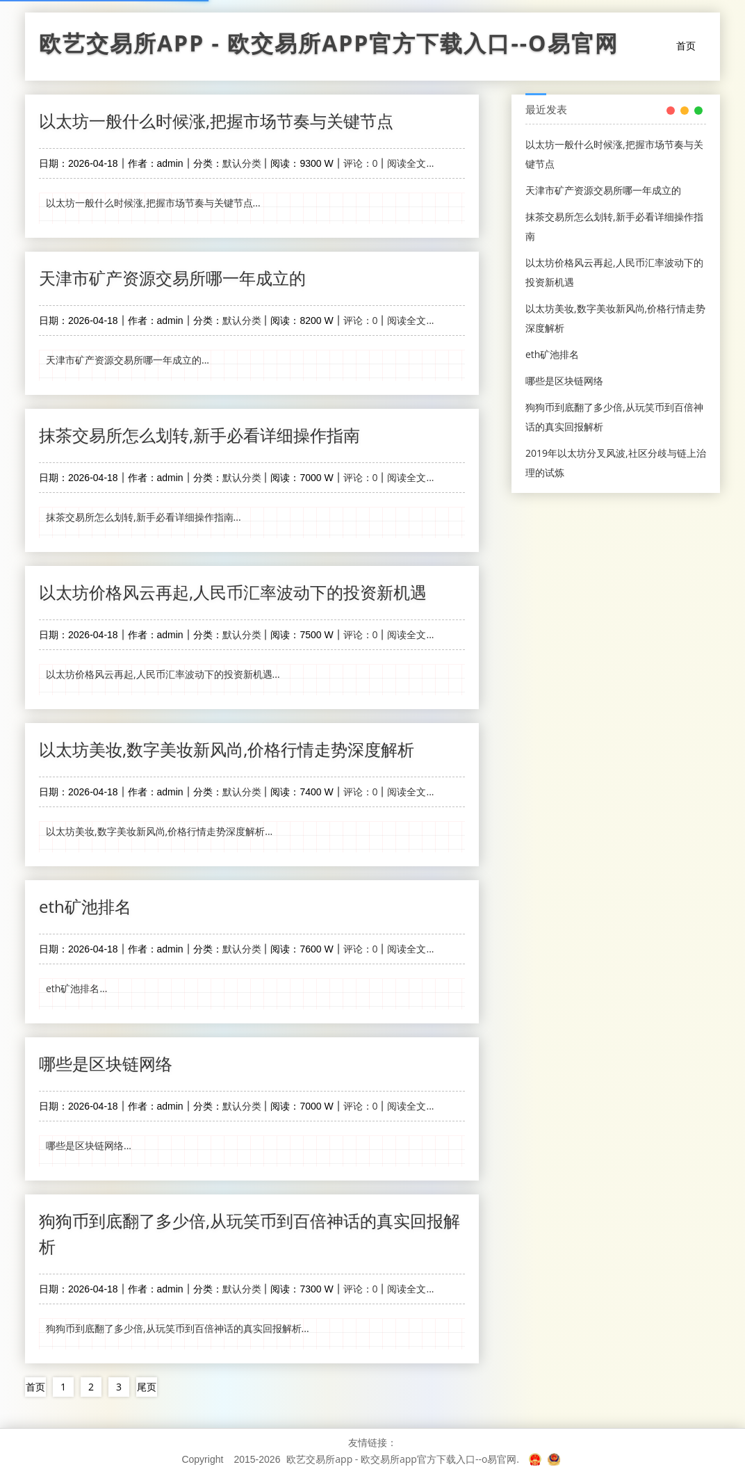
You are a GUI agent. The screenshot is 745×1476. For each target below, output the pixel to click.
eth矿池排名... (76, 988)
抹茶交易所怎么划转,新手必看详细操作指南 (199, 434)
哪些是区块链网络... (88, 1145)
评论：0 (360, 163)
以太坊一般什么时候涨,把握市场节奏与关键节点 (216, 120)
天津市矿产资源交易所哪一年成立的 (172, 277)
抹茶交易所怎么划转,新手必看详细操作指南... (143, 517)
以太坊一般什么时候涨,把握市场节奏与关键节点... (153, 202)
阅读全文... (410, 163)
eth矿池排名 (85, 906)
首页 (686, 45)
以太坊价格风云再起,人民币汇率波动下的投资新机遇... (163, 674)
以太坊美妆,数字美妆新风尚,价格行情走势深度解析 (226, 749)
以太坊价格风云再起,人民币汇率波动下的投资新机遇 (233, 592)
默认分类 (241, 163)
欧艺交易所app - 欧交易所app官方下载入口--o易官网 (329, 47)
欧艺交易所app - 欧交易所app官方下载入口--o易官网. (402, 1459)
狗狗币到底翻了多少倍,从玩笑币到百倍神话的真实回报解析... (177, 1328)
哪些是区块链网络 (105, 1063)
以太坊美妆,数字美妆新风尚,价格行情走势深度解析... (159, 831)
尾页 (146, 1386)
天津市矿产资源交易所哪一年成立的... (127, 359)
